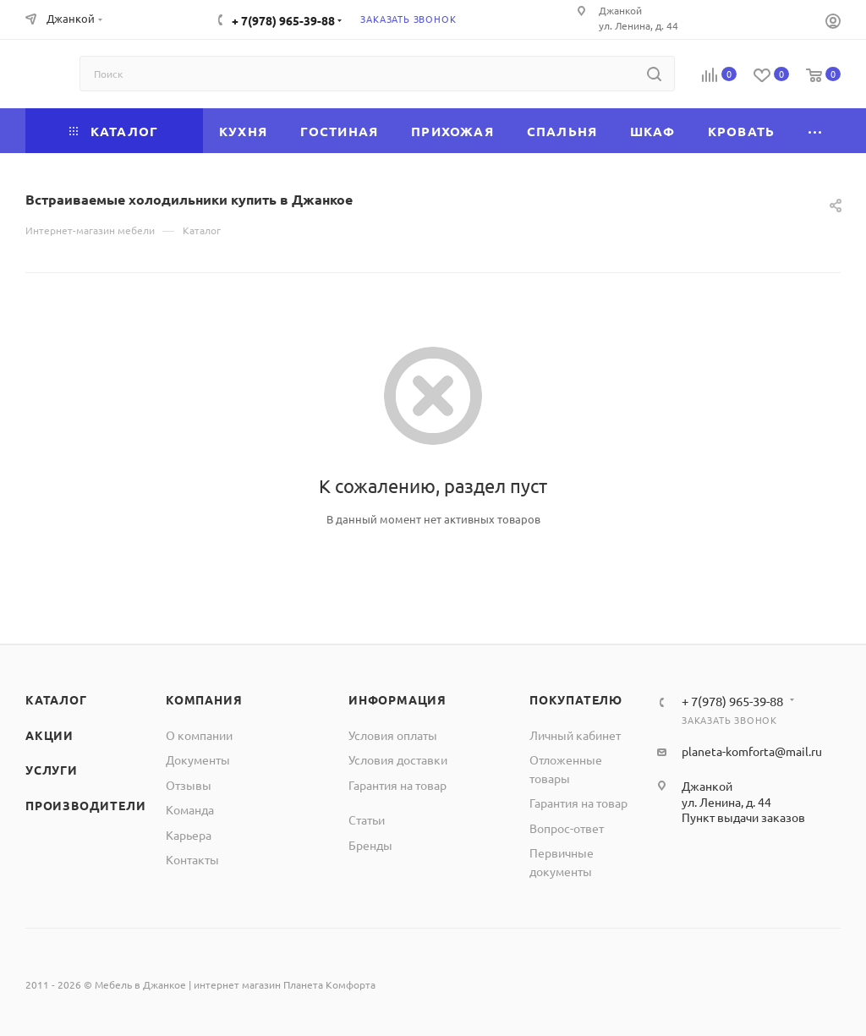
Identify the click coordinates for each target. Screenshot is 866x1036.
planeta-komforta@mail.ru (752, 751)
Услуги (51, 769)
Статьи (366, 819)
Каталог (56, 699)
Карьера (188, 834)
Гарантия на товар (397, 784)
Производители (85, 805)
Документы (198, 759)
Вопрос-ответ (566, 828)
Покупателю (575, 699)
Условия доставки (397, 759)
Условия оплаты (392, 735)
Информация (397, 699)
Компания (204, 699)
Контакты (192, 859)
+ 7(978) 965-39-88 (283, 20)
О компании (199, 735)
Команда (190, 809)
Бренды (370, 844)
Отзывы (188, 784)
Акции (49, 735)
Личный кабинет (575, 735)
